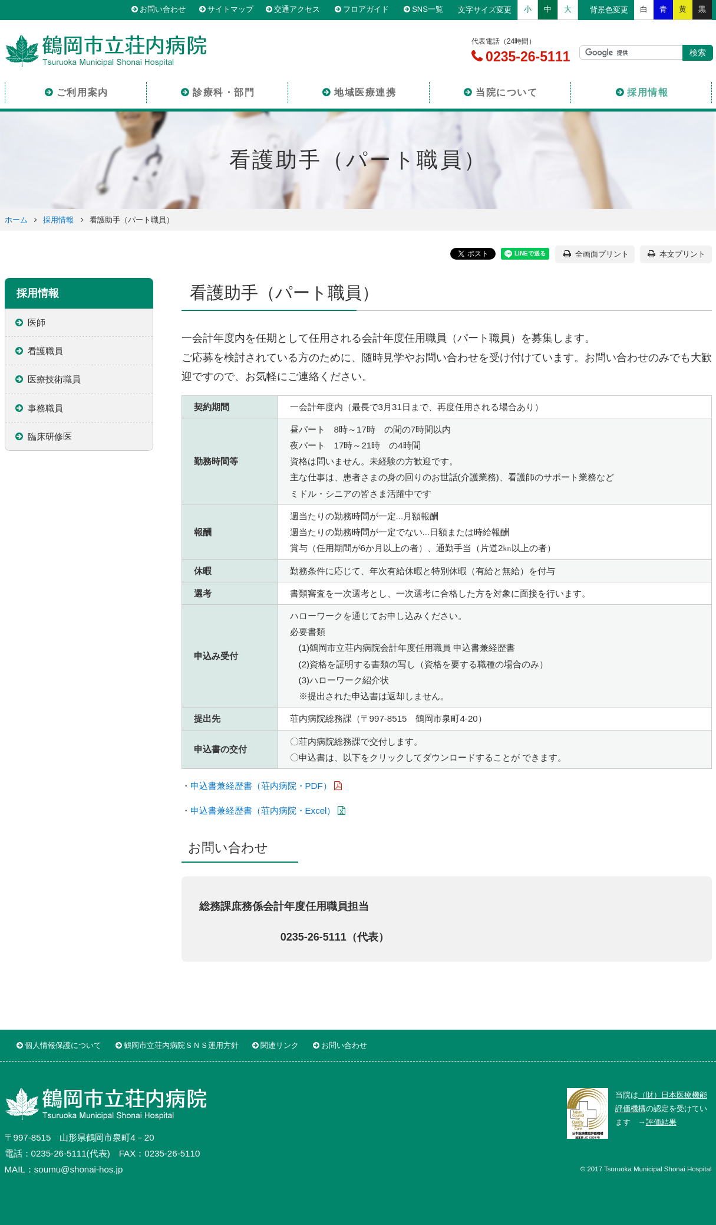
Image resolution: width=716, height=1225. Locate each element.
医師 (36, 322)
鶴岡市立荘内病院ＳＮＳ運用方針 (181, 1045)
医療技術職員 (54, 379)
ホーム (16, 219)
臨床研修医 (50, 436)
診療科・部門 (224, 91)
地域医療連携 (365, 91)
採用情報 (647, 91)
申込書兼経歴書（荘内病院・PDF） (261, 786)
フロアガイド (369, 10)
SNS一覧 (430, 10)
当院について (507, 91)
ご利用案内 (82, 91)
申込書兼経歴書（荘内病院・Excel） (263, 810)
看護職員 (45, 351)
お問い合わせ (166, 10)
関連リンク (279, 1045)
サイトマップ (233, 10)
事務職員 (45, 408)
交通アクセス (302, 10)
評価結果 (661, 1122)
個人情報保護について (63, 1045)
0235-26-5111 (526, 56)
